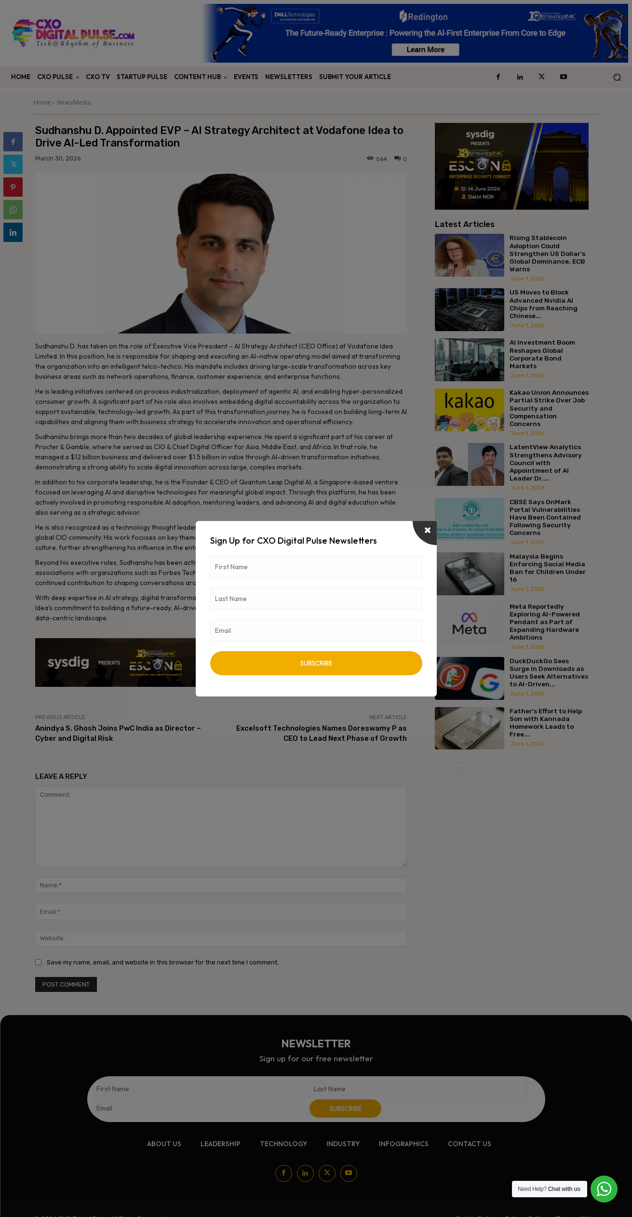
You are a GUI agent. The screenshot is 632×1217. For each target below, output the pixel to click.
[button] (616, 77)
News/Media (74, 102)
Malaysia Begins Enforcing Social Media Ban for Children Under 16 (548, 568)
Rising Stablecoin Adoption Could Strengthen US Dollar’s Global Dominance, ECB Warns (547, 253)
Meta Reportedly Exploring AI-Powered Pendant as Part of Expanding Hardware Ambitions (545, 622)
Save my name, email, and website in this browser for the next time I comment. (163, 962)
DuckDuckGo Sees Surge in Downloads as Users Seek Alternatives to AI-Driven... (549, 672)
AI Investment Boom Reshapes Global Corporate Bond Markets (542, 354)
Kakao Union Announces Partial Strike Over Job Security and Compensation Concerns (549, 408)
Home (42, 102)
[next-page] (456, 768)
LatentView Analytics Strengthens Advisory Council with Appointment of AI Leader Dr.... (546, 462)
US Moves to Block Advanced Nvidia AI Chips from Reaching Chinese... (544, 304)
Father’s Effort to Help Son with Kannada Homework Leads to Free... (546, 722)
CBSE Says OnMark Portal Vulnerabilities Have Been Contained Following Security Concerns (545, 517)
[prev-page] (441, 768)
